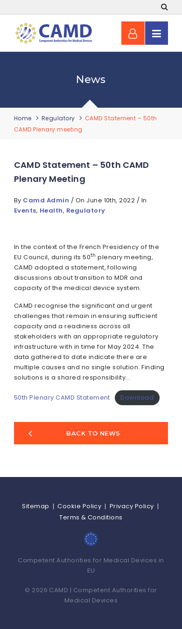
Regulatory (58, 118)
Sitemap (35, 506)
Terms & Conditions (91, 517)
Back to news (74, 433)
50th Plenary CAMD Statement (62, 397)
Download (137, 397)
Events (25, 210)
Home (23, 118)
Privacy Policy (132, 506)
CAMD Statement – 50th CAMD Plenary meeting (81, 172)
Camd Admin (46, 200)
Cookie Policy (79, 506)
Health (51, 210)
